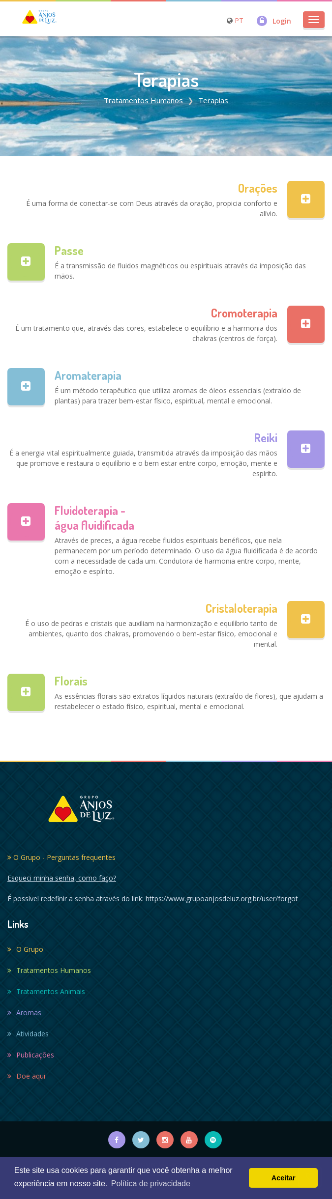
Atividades (28, 1033)
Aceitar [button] (284, 1178)
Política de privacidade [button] (150, 1183)
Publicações (30, 1054)
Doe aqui (26, 1076)
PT (239, 20)
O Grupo (25, 949)
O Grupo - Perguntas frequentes (61, 857)
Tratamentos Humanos (143, 100)
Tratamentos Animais (46, 991)
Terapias (213, 100)
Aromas (24, 1012)
